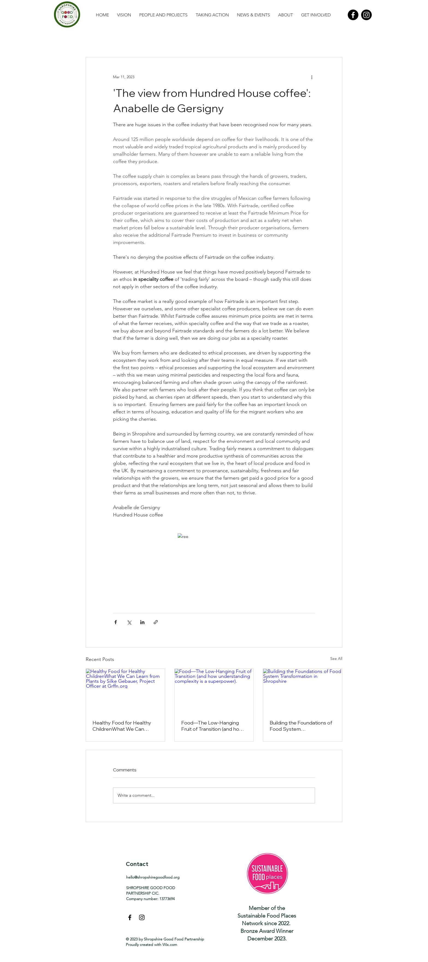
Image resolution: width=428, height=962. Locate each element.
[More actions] (311, 77)
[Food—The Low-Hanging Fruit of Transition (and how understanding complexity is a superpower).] (214, 691)
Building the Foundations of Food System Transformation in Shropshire (301, 726)
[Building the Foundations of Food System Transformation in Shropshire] (302, 691)
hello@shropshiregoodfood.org (153, 877)
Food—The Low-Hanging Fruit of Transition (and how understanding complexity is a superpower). (213, 726)
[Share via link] (155, 622)
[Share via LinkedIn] (142, 622)
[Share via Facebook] (115, 622)
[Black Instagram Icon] (141, 917)
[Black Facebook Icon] (129, 917)
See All (336, 658)
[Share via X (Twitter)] (129, 622)
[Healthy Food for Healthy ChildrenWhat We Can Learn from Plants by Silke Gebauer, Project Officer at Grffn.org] (125, 691)
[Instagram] (366, 15)
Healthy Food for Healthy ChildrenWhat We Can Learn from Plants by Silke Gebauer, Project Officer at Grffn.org (123, 726)
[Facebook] (353, 15)
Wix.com (169, 944)
